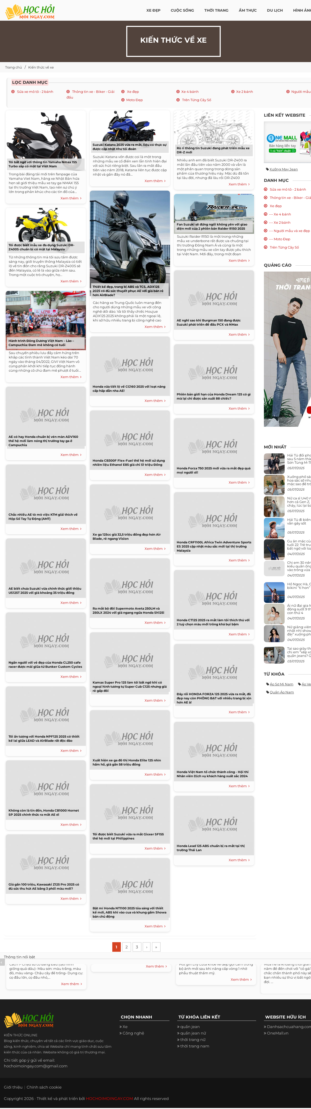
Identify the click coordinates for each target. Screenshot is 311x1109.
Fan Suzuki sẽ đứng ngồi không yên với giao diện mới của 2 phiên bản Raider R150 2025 (212, 226)
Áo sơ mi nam (281, 684)
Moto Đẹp (134, 100)
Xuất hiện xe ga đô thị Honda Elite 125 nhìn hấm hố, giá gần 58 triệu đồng (127, 762)
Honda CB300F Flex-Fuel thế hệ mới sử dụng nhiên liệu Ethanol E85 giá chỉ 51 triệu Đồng (129, 463)
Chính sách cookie (44, 1088)
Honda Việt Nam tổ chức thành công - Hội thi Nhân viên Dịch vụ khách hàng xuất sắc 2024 (213, 774)
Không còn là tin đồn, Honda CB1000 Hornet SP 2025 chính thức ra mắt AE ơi (44, 812)
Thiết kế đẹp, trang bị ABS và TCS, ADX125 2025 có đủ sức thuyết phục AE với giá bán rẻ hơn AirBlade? (128, 291)
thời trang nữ (192, 1040)
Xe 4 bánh (190, 91)
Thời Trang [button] (216, 10)
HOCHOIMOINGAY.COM (109, 1099)
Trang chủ (13, 67)
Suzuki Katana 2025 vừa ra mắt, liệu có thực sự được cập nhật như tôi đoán (129, 147)
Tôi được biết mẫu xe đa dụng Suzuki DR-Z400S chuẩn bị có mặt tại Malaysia (42, 247)
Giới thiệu (13, 1088)
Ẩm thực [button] (248, 10)
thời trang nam (194, 1047)
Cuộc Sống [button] (182, 10)
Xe (125, 1027)
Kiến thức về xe (41, 67)
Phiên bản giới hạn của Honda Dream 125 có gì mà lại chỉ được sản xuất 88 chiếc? (214, 396)
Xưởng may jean (284, 169)
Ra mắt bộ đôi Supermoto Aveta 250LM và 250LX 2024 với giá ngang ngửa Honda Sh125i (128, 610)
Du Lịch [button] (275, 10)
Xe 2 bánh (244, 91)
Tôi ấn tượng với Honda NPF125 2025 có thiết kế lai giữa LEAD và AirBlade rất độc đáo (44, 739)
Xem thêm (71, 198)
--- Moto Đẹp (279, 239)
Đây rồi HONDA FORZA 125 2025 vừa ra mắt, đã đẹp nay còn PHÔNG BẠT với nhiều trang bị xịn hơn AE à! (214, 698)
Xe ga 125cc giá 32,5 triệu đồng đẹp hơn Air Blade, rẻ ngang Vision (127, 537)
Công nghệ (133, 1034)
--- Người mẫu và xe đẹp (289, 231)
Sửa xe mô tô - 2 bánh (34, 91)
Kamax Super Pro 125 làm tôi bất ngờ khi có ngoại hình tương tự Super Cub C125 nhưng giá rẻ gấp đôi (130, 686)
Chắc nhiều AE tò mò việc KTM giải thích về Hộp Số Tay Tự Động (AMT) (43, 517)
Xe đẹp (132, 91)
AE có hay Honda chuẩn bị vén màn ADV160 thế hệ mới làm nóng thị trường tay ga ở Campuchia (43, 441)
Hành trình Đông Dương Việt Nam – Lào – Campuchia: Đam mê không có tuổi (41, 343)
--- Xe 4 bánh (280, 214)
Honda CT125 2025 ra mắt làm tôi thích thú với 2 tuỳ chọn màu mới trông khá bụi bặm (213, 622)
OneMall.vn (277, 1034)
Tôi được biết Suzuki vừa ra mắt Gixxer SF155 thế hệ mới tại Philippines (128, 836)
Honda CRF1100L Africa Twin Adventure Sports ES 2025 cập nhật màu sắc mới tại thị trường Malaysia (214, 546)
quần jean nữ (193, 1034)
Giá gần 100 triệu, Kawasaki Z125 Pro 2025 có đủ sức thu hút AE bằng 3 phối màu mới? (44, 886)
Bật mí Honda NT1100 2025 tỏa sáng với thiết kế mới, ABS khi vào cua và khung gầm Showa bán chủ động (129, 912)
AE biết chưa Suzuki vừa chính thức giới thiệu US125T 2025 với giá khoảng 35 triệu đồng (45, 591)
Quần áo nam (282, 692)
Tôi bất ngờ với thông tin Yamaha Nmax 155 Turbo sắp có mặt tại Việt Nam (43, 164)
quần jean (190, 1027)
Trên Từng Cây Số (196, 100)
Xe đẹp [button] (153, 10)
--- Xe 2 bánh (280, 222)
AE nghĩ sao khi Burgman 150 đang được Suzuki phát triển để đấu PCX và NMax (209, 322)
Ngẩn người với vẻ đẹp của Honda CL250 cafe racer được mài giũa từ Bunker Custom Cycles (45, 665)
